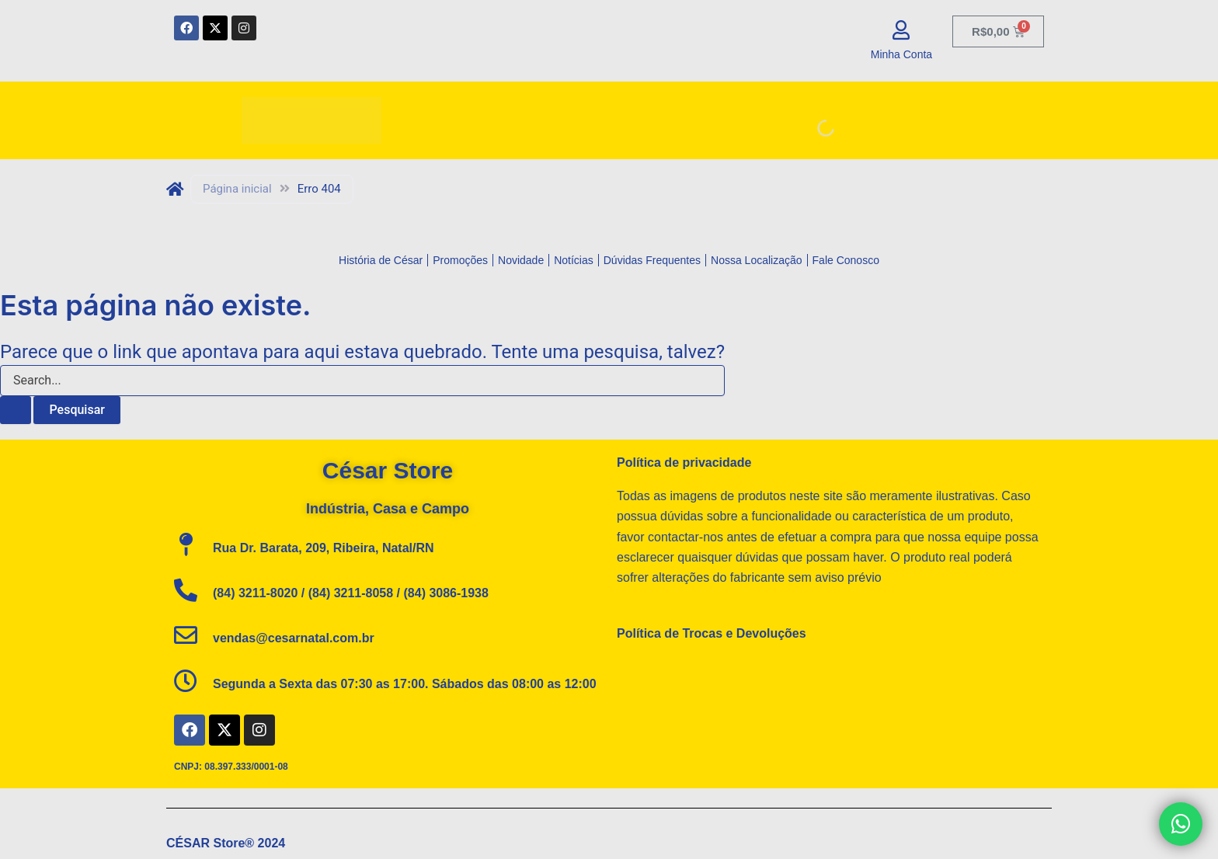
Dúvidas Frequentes (652, 260)
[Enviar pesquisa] (15, 410)
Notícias (573, 260)
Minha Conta (901, 54)
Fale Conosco (846, 260)
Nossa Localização (756, 260)
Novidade (521, 260)
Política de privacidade (684, 462)
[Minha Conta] (901, 30)
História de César (381, 260)
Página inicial (237, 189)
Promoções (460, 260)
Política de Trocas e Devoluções (711, 633)
